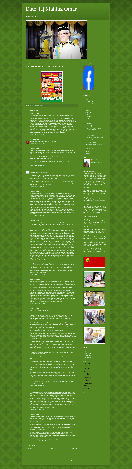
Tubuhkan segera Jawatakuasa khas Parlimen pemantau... (95, 141)
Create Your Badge (87, 91)
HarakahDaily (88, 357)
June (87, 114)
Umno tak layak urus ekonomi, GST (94, 132)
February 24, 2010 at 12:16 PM (37, 274)
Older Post (74, 448)
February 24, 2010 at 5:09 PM (37, 409)
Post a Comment (32, 445)
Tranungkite (88, 355)
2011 (86, 97)
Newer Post (29, 448)
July (87, 112)
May (87, 116)
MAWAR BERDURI (34, 139)
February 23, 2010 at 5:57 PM (37, 186)
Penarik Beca (88, 350)
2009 (86, 151)
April (87, 119)
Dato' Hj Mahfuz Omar (51, 9)
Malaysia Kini (88, 353)
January (88, 148)
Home (52, 448)
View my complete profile (97, 162)
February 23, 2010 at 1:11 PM (37, 134)
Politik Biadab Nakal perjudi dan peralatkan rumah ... (94, 145)
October (88, 106)
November (89, 103)
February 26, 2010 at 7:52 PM (37, 442)
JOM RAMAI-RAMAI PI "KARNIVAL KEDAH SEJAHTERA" (94, 129)
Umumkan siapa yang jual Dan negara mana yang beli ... (95, 138)
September (89, 108)
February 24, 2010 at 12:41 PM (37, 303)
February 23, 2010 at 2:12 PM (37, 165)
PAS (86, 351)
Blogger (72, 460)
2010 (86, 99)
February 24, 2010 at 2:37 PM (37, 385)
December (89, 101)
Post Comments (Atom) (38, 451)
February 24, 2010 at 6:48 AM (37, 215)
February (88, 123)
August (88, 110)
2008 (86, 153)
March (88, 121)
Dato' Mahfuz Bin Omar (88, 65)
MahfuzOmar (95, 160)
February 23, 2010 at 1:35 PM (37, 143)
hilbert (31, 170)
